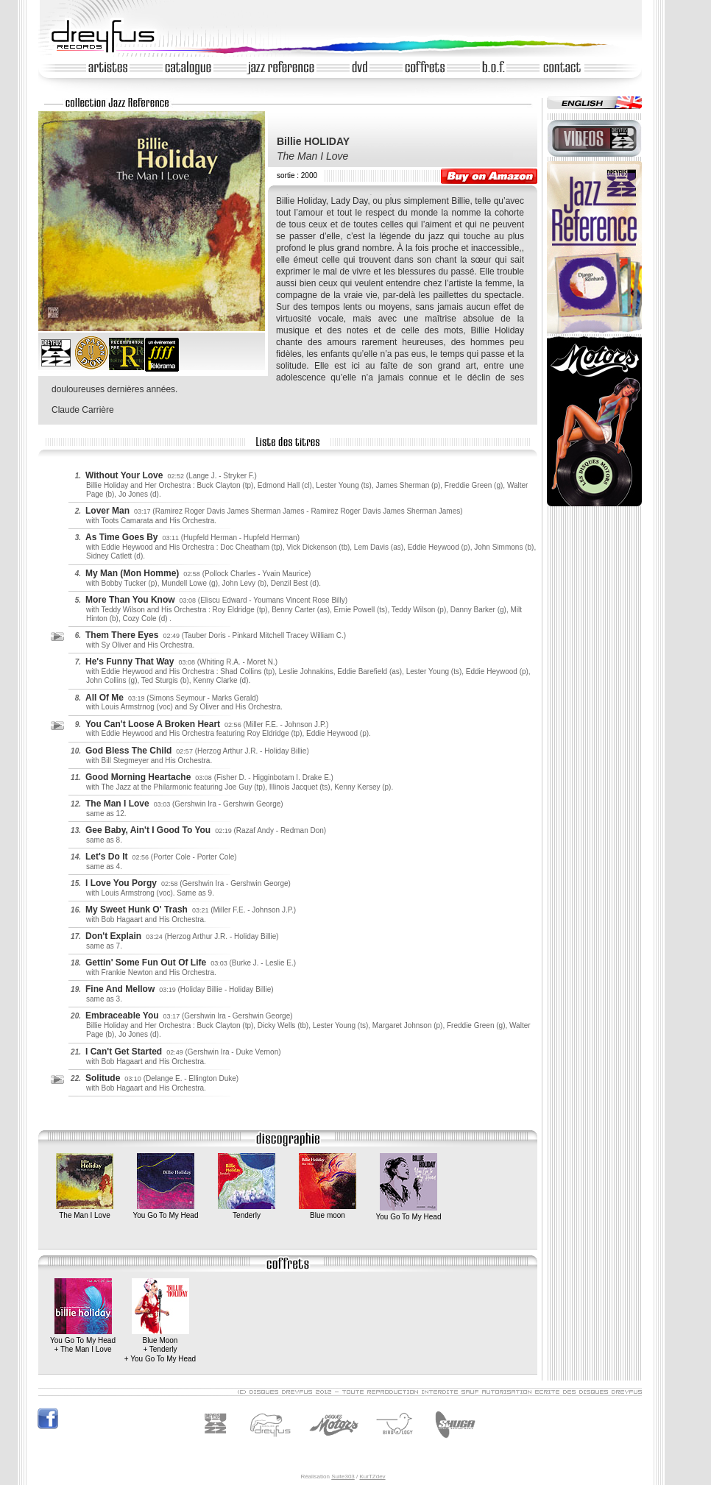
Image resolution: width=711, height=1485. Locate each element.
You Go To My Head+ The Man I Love (83, 1341)
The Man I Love (84, 1210)
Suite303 (343, 1476)
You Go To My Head (166, 1210)
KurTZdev (372, 1476)
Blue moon (327, 1210)
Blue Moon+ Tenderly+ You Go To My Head (160, 1345)
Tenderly (246, 1210)
